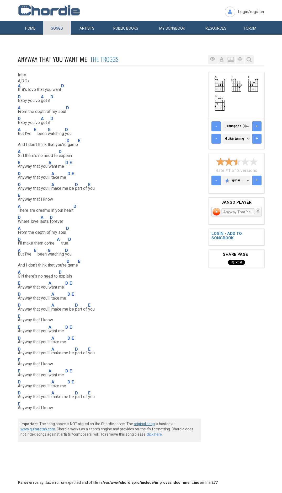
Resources (215, 28)
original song (144, 424)
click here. (154, 434)
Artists (86, 28)
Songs (57, 28)
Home (30, 28)
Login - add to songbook (226, 235)
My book (172, 28)
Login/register (251, 11)
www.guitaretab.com (37, 429)
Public (125, 28)
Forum (250, 28)
